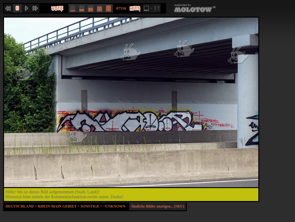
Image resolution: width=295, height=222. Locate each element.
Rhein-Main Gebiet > (59, 206)
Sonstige (89, 206)
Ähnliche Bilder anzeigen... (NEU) (157, 206)
